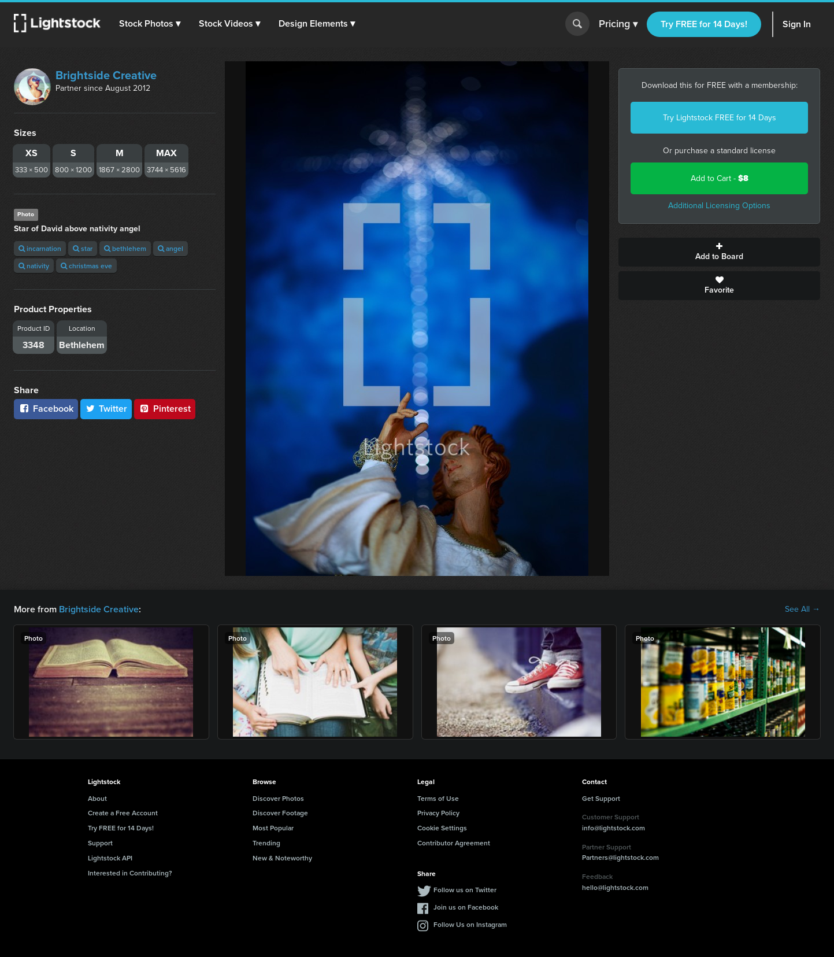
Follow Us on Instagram (470, 924)
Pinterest (165, 408)
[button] (149, 23)
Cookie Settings (442, 828)
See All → (802, 609)
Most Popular (273, 828)
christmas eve (86, 266)
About (97, 798)
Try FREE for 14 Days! (704, 24)
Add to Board (719, 252)
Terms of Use (438, 798)
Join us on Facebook (465, 907)
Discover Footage (280, 813)
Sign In (797, 24)
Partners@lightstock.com (620, 857)
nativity (33, 266)
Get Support (601, 798)
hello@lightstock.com (615, 887)
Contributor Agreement (453, 843)
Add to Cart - (719, 178)
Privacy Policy (438, 813)
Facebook (45, 408)
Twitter (106, 408)
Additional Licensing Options (719, 205)
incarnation (39, 248)
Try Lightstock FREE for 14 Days (719, 118)
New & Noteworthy (282, 858)
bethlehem (125, 248)
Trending (266, 843)
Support (100, 843)
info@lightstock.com (613, 828)
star (82, 248)
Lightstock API (110, 858)
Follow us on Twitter (464, 890)
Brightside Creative (106, 75)
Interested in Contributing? (130, 873)
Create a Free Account (123, 813)
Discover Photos (278, 798)
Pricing (618, 24)
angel (170, 248)
